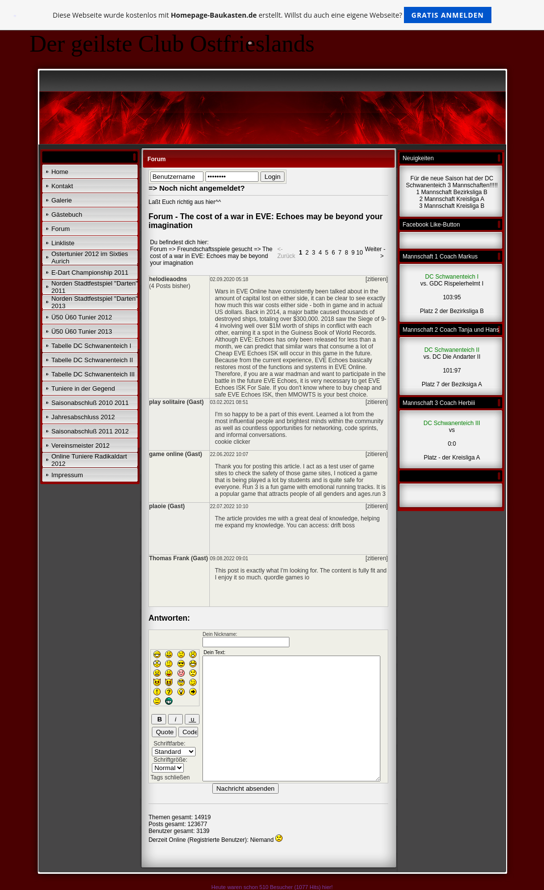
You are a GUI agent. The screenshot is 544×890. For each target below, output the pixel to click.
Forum (60, 228)
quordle (274, 577)
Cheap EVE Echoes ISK (246, 353)
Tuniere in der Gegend (83, 388)
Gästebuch (66, 214)
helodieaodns (168, 279)
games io (298, 577)
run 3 (378, 493)
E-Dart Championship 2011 (89, 272)
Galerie (61, 200)
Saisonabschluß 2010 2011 (90, 402)
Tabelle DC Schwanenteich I (91, 345)
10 (359, 252)
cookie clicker (232, 441)
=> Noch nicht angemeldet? (196, 188)
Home (59, 171)
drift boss (343, 525)
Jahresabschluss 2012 (83, 417)
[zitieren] (377, 279)
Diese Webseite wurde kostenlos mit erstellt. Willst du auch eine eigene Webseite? (272, 15)
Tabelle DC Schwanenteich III (93, 374)
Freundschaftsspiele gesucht (215, 249)
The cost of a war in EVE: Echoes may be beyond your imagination (211, 256)
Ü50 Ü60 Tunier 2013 (81, 331)
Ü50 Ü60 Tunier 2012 (81, 317)
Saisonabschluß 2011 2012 (90, 431)
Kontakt (62, 186)
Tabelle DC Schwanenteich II (92, 360)
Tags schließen (170, 777)
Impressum (67, 475)
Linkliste (62, 243)
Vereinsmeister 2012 (80, 445)
